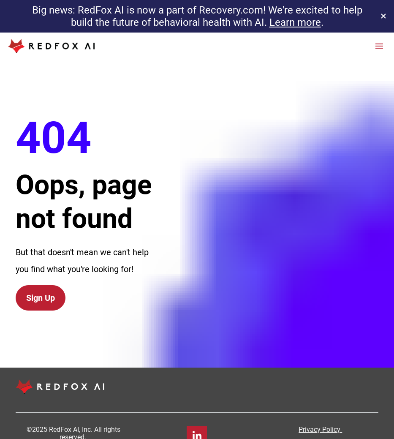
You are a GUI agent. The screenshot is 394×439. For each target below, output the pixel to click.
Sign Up (40, 289)
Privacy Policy (320, 410)
